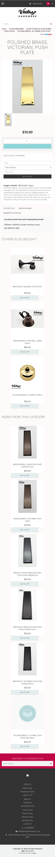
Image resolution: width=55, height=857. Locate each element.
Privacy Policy (27, 813)
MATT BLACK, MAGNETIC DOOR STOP (27, 287)
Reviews (12, 213)
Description (9, 208)
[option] (27, 86)
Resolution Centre (27, 792)
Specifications (25, 208)
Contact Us (27, 803)
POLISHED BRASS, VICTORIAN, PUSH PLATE (33, 31)
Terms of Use (27, 810)
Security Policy (27, 820)
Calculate (27, 176)
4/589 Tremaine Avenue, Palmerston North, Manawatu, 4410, (27, 836)
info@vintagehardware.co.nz (27, 831)
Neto (34, 853)
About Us (27, 799)
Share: (46, 34)
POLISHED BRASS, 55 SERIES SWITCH (27, 395)
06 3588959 (27, 828)
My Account (35, 4)
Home (4, 29)
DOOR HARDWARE (16, 29)
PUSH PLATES (9, 31)
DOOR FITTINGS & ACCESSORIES (38, 29)
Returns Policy (27, 817)
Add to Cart (27, 146)
